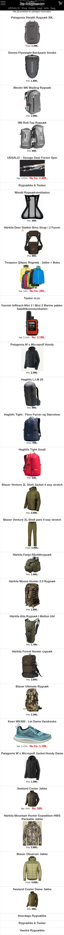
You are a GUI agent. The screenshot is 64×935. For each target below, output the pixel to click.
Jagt (40, 8)
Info (47, 8)
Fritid (32, 8)
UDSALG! (14, 8)
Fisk (25, 8)
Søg (52, 8)
